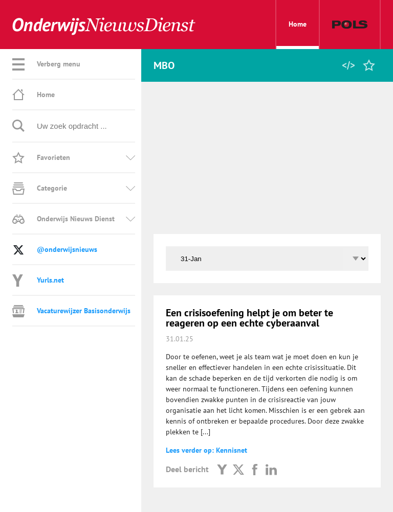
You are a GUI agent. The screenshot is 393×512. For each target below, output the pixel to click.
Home (297, 34)
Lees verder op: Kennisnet (206, 450)
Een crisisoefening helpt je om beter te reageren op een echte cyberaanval (249, 318)
